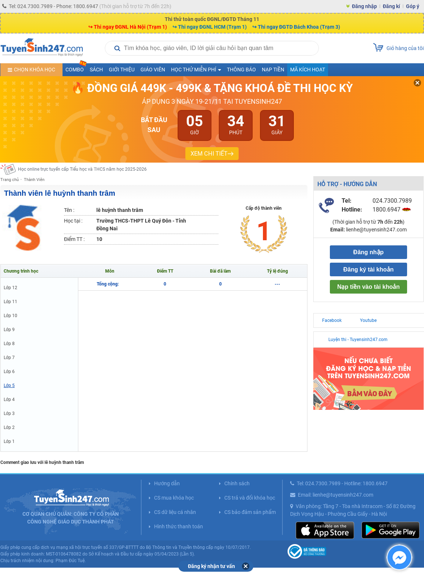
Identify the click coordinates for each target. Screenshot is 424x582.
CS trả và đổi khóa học (249, 498)
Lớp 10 (10, 315)
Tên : (69, 210)
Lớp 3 (9, 413)
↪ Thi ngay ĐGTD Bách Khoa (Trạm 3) (296, 27)
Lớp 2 (9, 427)
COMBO (76, 67)
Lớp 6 (9, 371)
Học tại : (73, 221)
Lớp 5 (9, 385)
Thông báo (241, 69)
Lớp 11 (10, 301)
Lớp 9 (9, 329)
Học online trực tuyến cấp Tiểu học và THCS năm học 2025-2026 (82, 169)
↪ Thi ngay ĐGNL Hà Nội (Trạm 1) (127, 27)
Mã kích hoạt (307, 69)
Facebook (332, 320)
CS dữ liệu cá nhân (175, 512)
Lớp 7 (9, 357)
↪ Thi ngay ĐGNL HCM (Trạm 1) (209, 27)
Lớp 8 (9, 343)
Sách (96, 69)
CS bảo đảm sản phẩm (250, 512)
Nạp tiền (273, 69)
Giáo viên (152, 69)
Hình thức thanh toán (178, 526)
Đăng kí (391, 6)
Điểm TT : (74, 239)
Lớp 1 (9, 441)
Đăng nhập (364, 6)
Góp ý (412, 6)
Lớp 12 (10, 287)
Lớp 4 (9, 399)
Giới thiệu (122, 69)
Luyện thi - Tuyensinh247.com (358, 339)
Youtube (368, 320)
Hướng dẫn (167, 483)
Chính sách (237, 483)
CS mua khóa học (174, 498)
